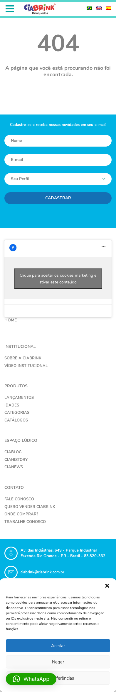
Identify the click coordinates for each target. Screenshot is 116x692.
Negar (58, 662)
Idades (11, 405)
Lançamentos (19, 397)
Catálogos (16, 420)
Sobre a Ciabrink (22, 358)
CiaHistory (16, 459)
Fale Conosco (19, 499)
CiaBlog (13, 452)
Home (10, 320)
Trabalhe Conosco (25, 522)
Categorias (16, 412)
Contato (14, 487)
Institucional (20, 346)
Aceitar (58, 646)
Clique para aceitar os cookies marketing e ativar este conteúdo (58, 279)
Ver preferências (58, 678)
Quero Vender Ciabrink (29, 507)
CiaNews (13, 467)
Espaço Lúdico (20, 440)
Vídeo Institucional (26, 366)
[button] (107, 586)
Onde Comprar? (21, 514)
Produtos (16, 386)
